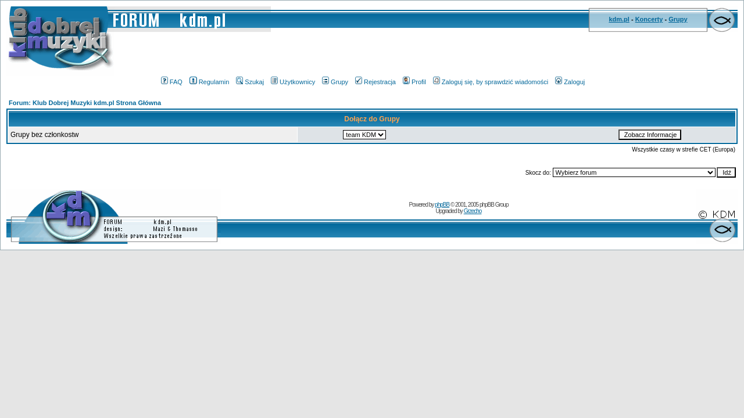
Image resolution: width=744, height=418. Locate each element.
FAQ (172, 81)
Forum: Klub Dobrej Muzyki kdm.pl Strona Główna (85, 102)
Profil (414, 81)
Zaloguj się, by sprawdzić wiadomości (490, 81)
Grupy (677, 19)
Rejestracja (375, 81)
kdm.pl (619, 19)
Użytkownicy (293, 81)
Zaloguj (570, 81)
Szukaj (250, 81)
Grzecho (473, 211)
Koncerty (649, 19)
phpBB (442, 204)
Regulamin (209, 81)
